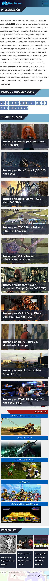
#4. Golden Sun (24, 482)
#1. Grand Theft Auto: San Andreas (24, 416)
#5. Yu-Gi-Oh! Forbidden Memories (24, 504)
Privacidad (32, 576)
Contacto (45, 576)
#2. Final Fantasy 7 (24, 438)
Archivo (20, 576)
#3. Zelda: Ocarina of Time (24, 460)
